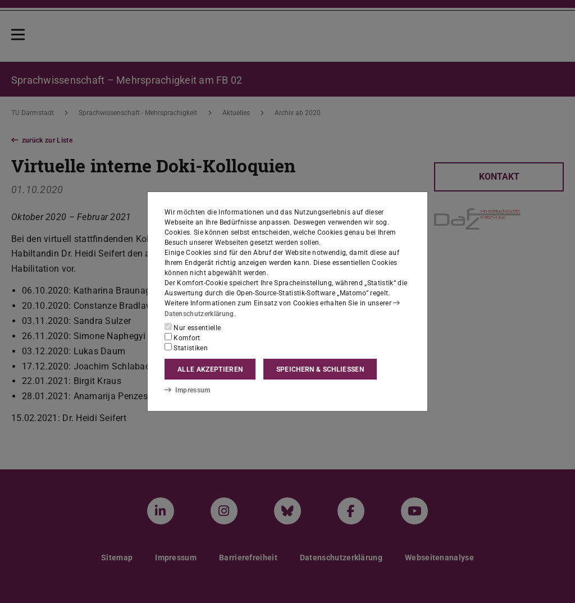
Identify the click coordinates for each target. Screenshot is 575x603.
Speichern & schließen (320, 369)
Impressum (187, 390)
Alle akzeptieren (210, 369)
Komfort (182, 337)
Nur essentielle (193, 327)
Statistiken (186, 347)
